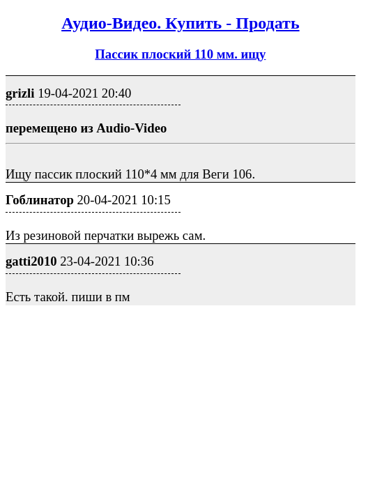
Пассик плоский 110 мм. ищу (180, 54)
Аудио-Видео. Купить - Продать (180, 23)
